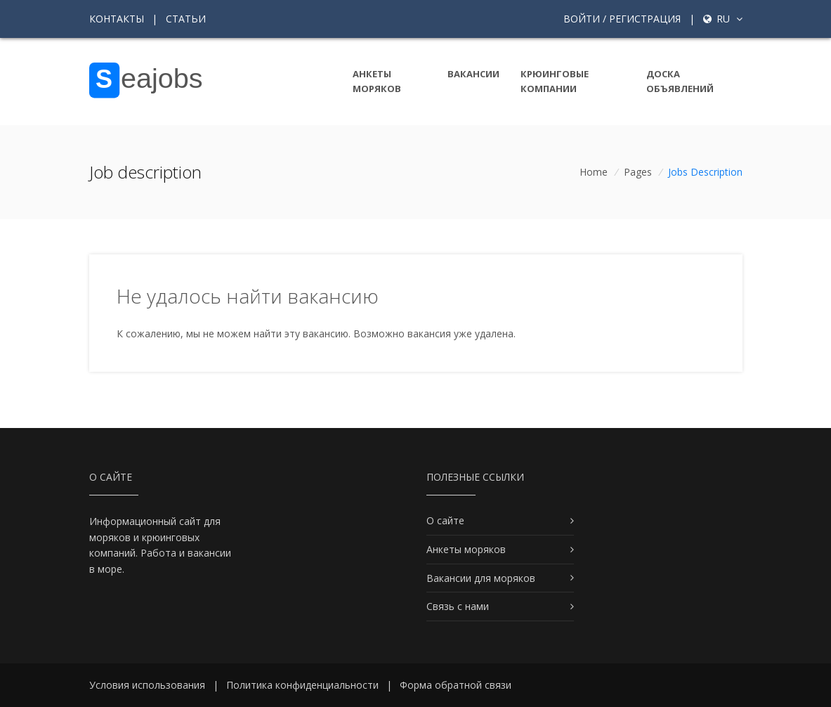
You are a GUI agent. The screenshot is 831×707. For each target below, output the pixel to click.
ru (722, 18)
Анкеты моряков (377, 81)
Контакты (116, 18)
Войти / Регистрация (622, 18)
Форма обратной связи (455, 685)
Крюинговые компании (555, 81)
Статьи (186, 18)
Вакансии (473, 73)
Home (594, 172)
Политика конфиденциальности (302, 685)
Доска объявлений (680, 81)
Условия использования (147, 685)
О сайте (445, 520)
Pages (638, 172)
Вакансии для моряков (480, 578)
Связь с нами (457, 606)
